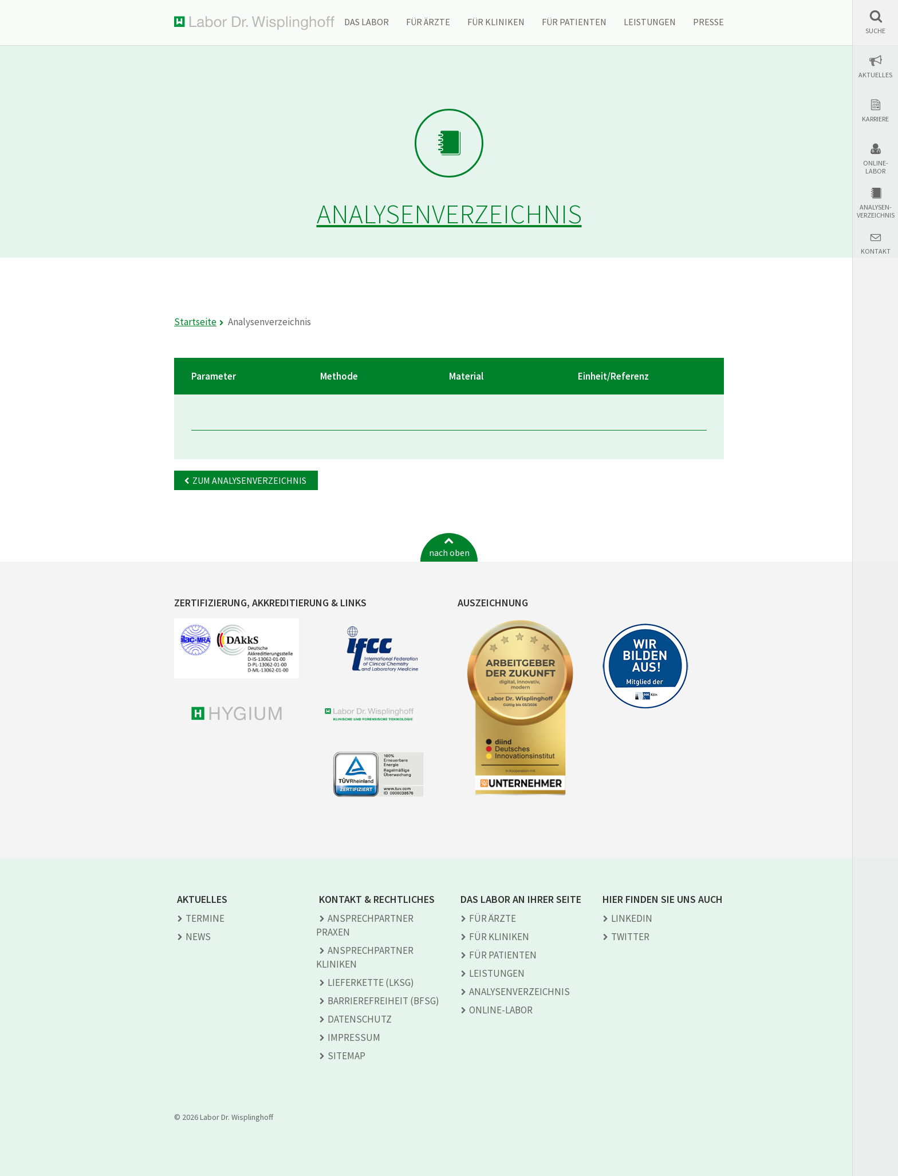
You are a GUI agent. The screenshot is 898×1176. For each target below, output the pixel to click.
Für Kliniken (496, 21)
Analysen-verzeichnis (876, 211)
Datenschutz (360, 1019)
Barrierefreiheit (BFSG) (383, 1001)
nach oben (449, 552)
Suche (875, 31)
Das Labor (366, 21)
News (198, 936)
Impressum (354, 1037)
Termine (205, 918)
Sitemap (346, 1055)
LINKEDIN (631, 918)
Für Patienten (574, 21)
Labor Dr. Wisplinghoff (254, 23)
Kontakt (876, 251)
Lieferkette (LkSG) (371, 982)
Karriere (875, 119)
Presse (708, 21)
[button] (875, 22)
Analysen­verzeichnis (519, 991)
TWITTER (630, 936)
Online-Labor (875, 167)
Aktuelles (875, 75)
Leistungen (650, 21)
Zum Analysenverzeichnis (249, 480)
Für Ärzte (428, 21)
